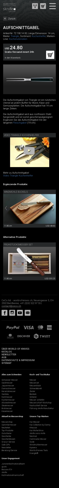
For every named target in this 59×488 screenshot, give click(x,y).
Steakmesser (7, 405)
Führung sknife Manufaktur (42, 408)
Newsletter (9, 354)
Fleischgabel (20, 122)
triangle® (34, 453)
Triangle (15, 36)
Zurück (11, 18)
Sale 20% (6, 444)
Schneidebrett (36, 388)
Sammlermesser (9, 425)
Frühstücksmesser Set (18, 244)
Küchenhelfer (39, 36)
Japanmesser (8, 385)
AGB (4, 357)
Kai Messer (35, 422)
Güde (32, 442)
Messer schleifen (37, 400)
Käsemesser (7, 411)
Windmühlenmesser (38, 444)
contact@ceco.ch (11, 306)
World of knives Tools (39, 450)
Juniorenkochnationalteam (13, 464)
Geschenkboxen (8, 439)
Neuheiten (6, 427)
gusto (4, 466)
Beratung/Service (9, 450)
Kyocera (33, 447)
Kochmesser (7, 397)
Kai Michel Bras (37, 430)
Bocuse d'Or (7, 469)
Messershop (7, 422)
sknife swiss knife (37, 433)
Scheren (33, 397)
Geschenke (6, 436)
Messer (33, 380)
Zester (32, 391)
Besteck (33, 394)
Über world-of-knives (15, 348)
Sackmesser (7, 383)
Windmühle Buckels (16, 191)
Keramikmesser (9, 391)
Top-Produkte (7, 430)
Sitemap (6, 363)
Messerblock (35, 385)
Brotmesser (7, 408)
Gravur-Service (8, 442)
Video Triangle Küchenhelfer (21, 135)
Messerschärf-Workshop (41, 402)
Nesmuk (33, 436)
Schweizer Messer (10, 380)
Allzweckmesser (9, 402)
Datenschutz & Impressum (18, 360)
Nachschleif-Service (38, 405)
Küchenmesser (8, 400)
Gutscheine (6, 433)
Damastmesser (9, 388)
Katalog (7, 351)
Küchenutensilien (18, 39)
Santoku (5, 394)
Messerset (34, 383)
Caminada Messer (38, 439)
